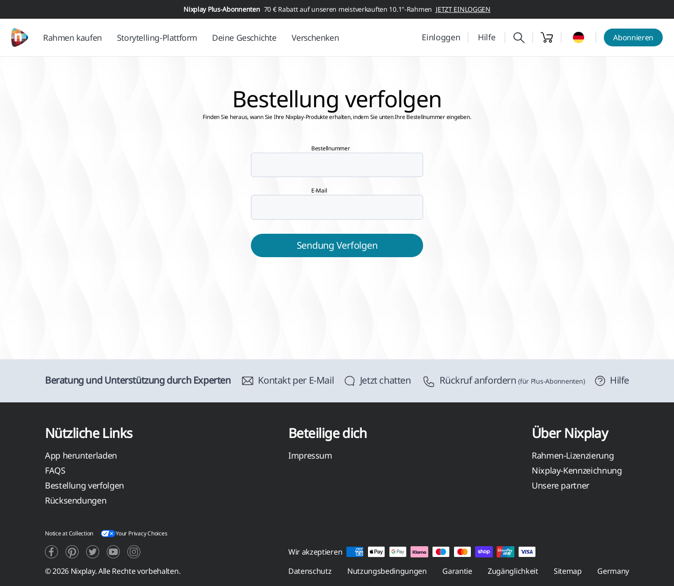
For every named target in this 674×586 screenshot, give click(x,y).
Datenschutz (309, 571)
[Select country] (578, 37)
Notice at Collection (69, 533)
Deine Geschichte (244, 37)
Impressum (310, 455)
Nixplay (83, 571)
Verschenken (315, 37)
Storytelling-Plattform (157, 37)
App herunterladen (81, 455)
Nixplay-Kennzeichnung (577, 470)
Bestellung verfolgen (84, 485)
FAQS (55, 470)
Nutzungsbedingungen (387, 571)
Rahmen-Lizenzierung (573, 455)
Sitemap (568, 571)
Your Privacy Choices (134, 533)
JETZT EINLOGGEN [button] (463, 9)
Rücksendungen (75, 500)
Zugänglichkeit (513, 571)
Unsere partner (560, 485)
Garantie (457, 571)
